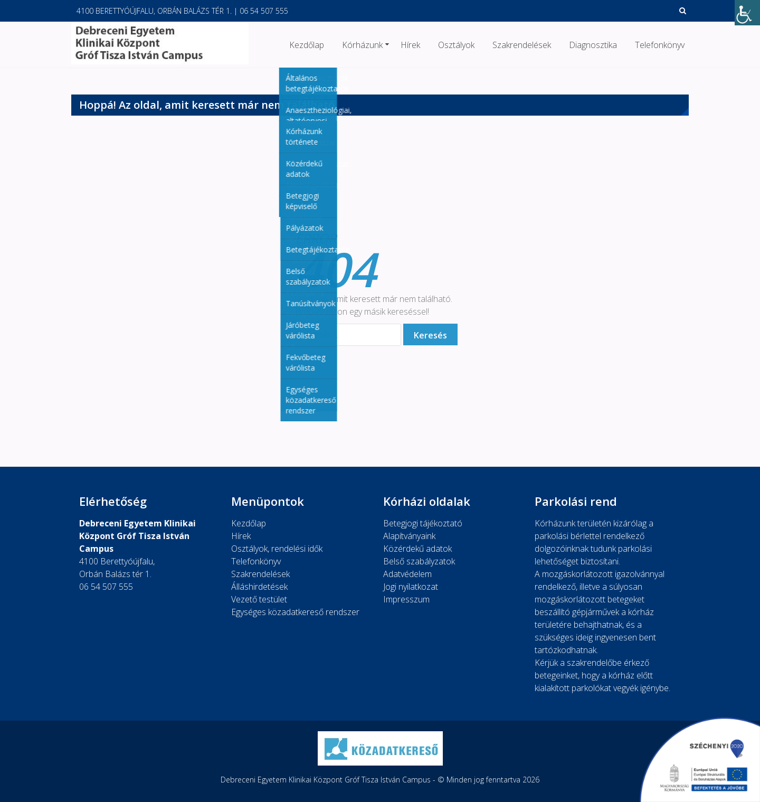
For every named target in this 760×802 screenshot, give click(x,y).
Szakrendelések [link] (521, 45)
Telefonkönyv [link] (660, 45)
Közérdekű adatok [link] (417, 548)
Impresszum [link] (406, 599)
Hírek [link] (410, 45)
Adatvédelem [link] (407, 574)
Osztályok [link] (456, 45)
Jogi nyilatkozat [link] (410, 586)
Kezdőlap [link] (306, 45)
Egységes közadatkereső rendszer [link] (295, 612)
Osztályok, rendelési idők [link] (276, 548)
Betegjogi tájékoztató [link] (422, 523)
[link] (747, 12)
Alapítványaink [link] (409, 536)
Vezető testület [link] (259, 599)
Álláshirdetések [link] (259, 586)
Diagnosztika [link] (593, 45)
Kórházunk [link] (362, 45)
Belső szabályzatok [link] (419, 561)
